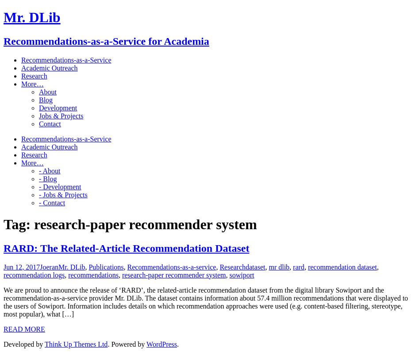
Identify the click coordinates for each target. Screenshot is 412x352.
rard (298, 267)
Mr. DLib (71, 267)
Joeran (49, 267)
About (48, 92)
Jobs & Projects (61, 116)
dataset (255, 267)
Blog (46, 100)
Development (58, 108)
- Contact (52, 203)
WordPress (161, 344)
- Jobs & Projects (63, 195)
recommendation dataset (342, 267)
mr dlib (279, 267)
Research (232, 267)
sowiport (241, 275)
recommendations (93, 275)
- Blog (48, 179)
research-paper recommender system (174, 275)
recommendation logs (34, 275)
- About (49, 171)
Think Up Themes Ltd (76, 344)
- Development (60, 187)
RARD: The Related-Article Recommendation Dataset (126, 248)
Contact (50, 124)
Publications (106, 267)
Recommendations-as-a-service (171, 267)
